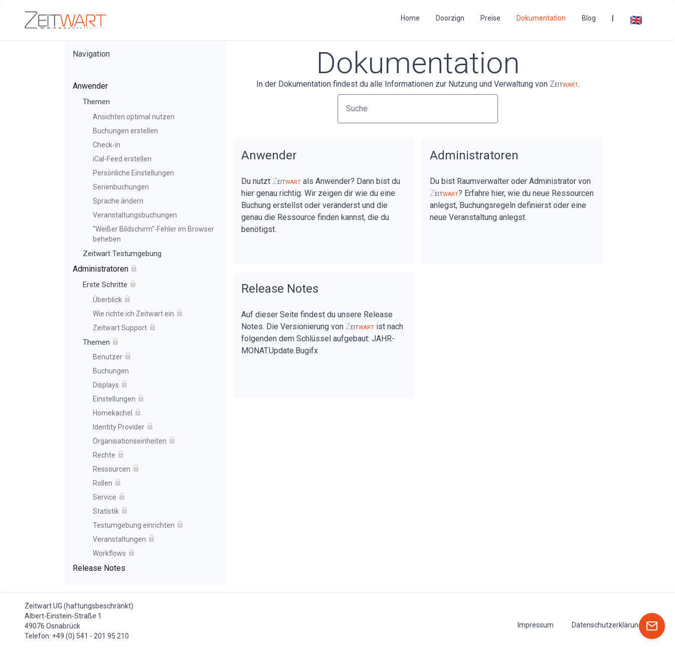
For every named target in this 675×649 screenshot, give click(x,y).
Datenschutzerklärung (607, 625)
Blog (589, 18)
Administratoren (474, 155)
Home (410, 18)
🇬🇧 (636, 20)
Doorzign (450, 18)
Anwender (269, 155)
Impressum (536, 625)
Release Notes (279, 289)
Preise (490, 18)
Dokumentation (541, 18)
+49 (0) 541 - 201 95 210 (90, 636)
